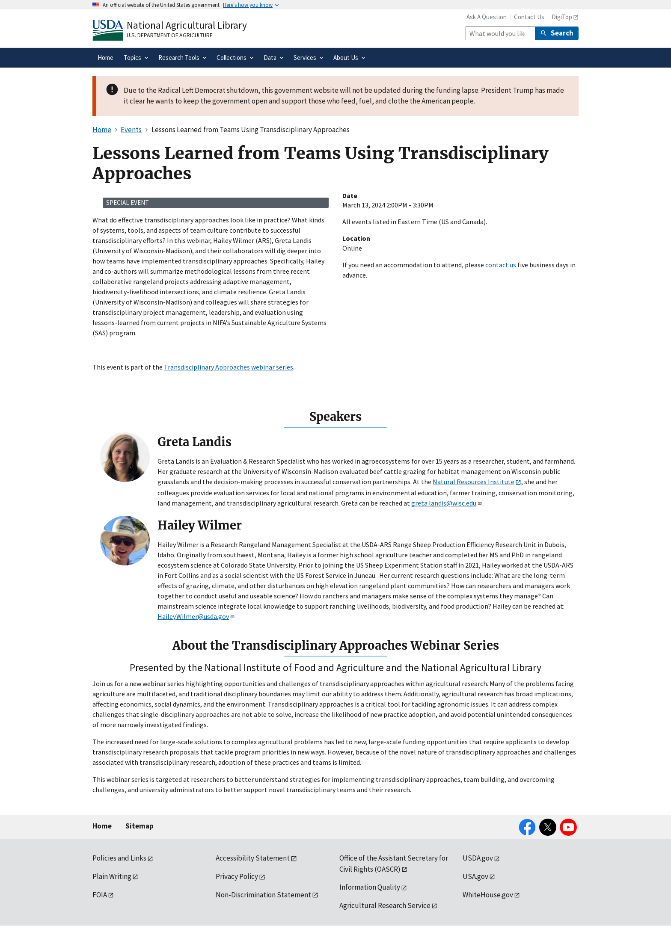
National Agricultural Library (187, 25)
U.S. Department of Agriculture (170, 35)
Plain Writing (111, 876)
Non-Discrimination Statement (263, 894)
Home (102, 826)
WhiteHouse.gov (488, 894)
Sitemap (139, 826)
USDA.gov (478, 858)
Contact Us (529, 17)
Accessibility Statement (253, 858)
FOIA (99, 894)
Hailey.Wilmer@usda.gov (196, 616)
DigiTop (562, 17)
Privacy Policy (237, 876)
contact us (500, 264)
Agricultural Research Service (385, 905)
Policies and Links (119, 858)
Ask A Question (486, 17)
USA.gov (475, 876)
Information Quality (369, 887)
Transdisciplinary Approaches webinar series (228, 367)
